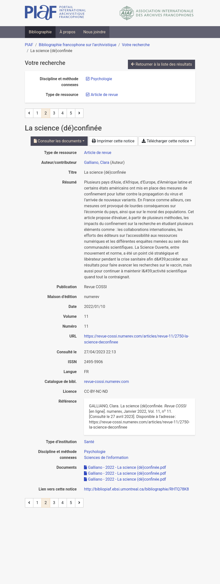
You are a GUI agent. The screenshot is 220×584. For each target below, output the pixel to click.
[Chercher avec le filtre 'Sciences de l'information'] (106, 457)
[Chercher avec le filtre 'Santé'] (89, 441)
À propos (67, 32)
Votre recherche (136, 44)
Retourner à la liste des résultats (161, 64)
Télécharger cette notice (165, 141)
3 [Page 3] (54, 113)
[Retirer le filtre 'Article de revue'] (104, 94)
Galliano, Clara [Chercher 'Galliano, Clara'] (96, 162)
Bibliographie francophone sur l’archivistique (77, 44)
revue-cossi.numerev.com (106, 381)
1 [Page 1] (37, 113)
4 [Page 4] (62, 113)
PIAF (29, 44)
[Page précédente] (29, 113)
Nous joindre (94, 32)
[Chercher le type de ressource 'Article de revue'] (97, 152)
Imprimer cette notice (113, 141)
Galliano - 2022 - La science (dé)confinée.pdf (125, 467)
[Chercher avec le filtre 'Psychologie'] (94, 451)
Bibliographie (40, 32)
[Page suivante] (79, 113)
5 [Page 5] (71, 113)
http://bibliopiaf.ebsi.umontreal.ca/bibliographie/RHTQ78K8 (136, 489)
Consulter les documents (57, 141)
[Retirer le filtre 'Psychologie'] (101, 78)
